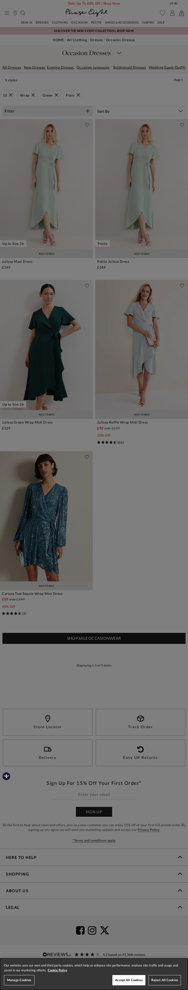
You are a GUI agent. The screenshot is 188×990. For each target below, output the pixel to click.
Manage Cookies (19, 980)
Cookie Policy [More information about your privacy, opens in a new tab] (57, 970)
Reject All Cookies (164, 980)
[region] (94, 974)
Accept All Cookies (128, 980)
